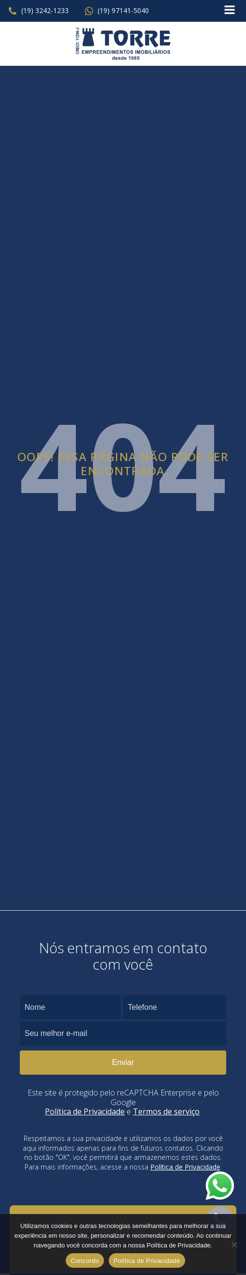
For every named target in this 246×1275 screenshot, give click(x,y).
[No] (234, 1244)
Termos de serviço (166, 1111)
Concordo (85, 1260)
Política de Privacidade (85, 1111)
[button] (38, 11)
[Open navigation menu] (229, 11)
